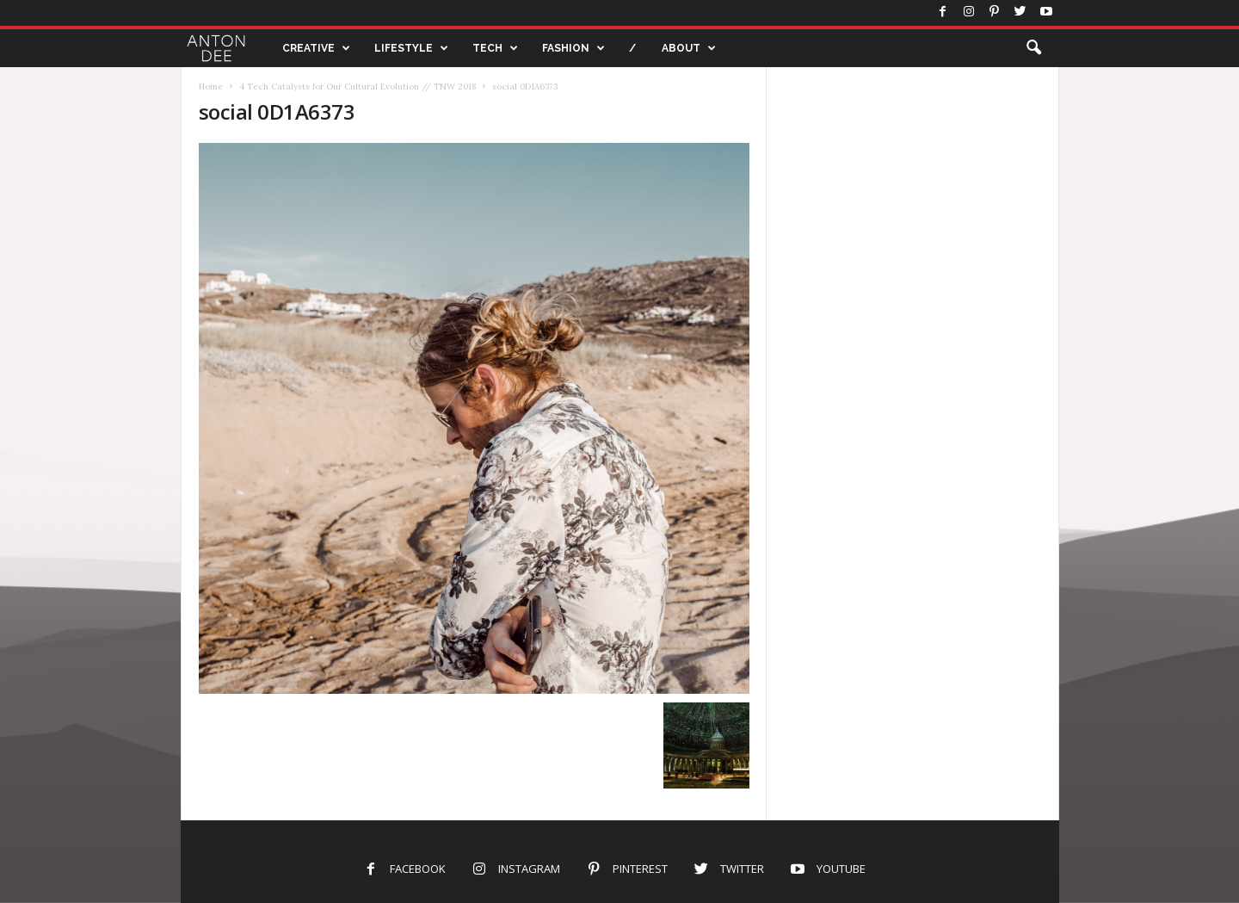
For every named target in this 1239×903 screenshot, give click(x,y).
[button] (1033, 48)
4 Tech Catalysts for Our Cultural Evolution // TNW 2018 (357, 86)
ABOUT (689, 48)
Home (211, 86)
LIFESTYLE (411, 48)
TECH (495, 48)
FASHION (573, 48)
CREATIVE (316, 48)
